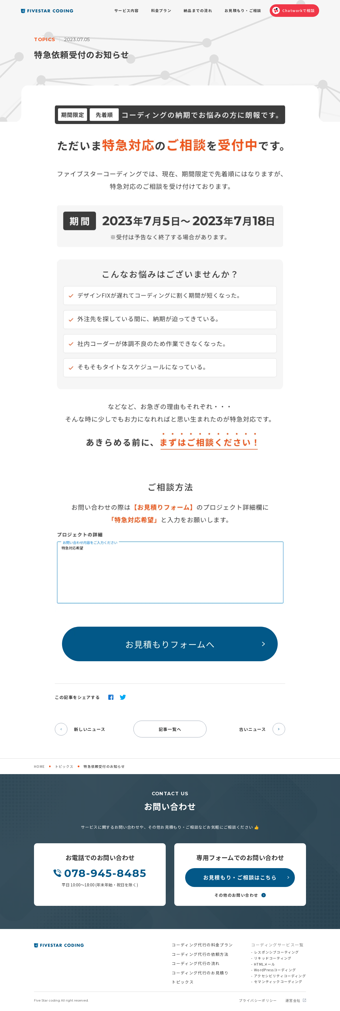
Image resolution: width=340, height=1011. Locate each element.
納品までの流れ (198, 10)
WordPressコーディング (275, 970)
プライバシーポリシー (258, 1000)
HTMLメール (264, 964)
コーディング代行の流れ (196, 963)
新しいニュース (80, 729)
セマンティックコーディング (278, 982)
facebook (110, 697)
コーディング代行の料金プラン (202, 945)
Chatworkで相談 (298, 10)
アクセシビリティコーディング (280, 976)
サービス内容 (126, 10)
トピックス (64, 766)
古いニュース (262, 729)
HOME (39, 766)
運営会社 (293, 1000)
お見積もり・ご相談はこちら (240, 877)
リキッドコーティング (272, 958)
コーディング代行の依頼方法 (200, 954)
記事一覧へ (170, 729)
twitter (123, 697)
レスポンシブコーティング (276, 952)
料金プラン (161, 10)
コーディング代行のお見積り (200, 973)
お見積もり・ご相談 (243, 10)
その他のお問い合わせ (237, 895)
